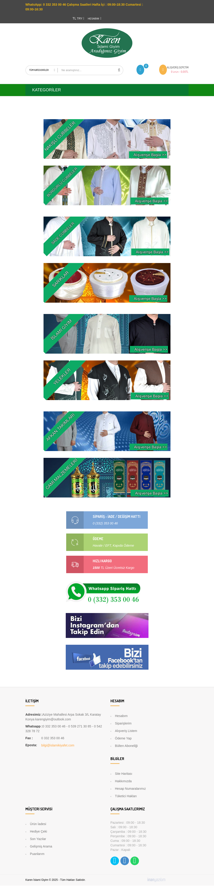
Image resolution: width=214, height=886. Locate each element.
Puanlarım (37, 854)
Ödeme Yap (123, 739)
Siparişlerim (123, 724)
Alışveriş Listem (126, 731)
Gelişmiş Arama (41, 847)
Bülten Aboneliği (126, 746)
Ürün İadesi (38, 824)
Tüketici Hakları (126, 796)
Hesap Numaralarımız (130, 789)
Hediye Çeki (38, 832)
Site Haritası (123, 774)
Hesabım (121, 716)
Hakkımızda (123, 781)
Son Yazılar (38, 839)
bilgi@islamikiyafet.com (57, 746)
